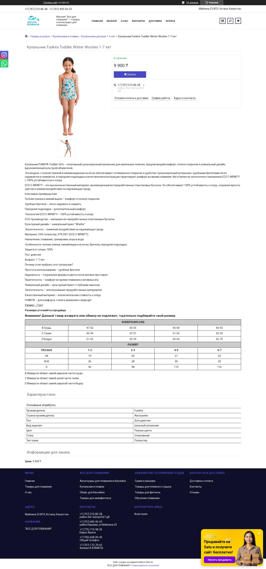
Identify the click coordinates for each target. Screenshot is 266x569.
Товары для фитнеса (147, 492)
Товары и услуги (40, 36)
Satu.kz (149, 562)
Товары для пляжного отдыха (153, 486)
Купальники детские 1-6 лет (98, 36)
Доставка (155, 21)
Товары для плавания (38, 486)
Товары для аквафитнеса (95, 498)
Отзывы (194, 492)
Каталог (112, 21)
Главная (97, 21)
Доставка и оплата (201, 480)
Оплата (170, 21)
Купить (131, 74)
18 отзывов (192, 2)
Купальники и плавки (66, 36)
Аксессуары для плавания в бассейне (103, 480)
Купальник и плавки (92, 486)
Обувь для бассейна (92, 492)
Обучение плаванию (147, 498)
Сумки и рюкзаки (145, 480)
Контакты (138, 21)
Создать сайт (50, 2)
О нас (124, 21)
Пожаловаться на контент (145, 565)
